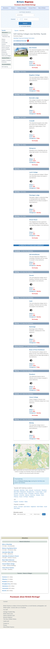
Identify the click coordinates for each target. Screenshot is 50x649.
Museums (4, 50)
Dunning (21, 493)
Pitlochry (16, 496)
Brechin (4, 590)
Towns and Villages (6, 55)
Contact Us (6, 623)
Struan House (33, 219)
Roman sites (5, 54)
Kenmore (37, 493)
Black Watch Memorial (8, 560)
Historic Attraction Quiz (9, 615)
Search (25, 23)
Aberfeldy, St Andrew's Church (10, 556)
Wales (26, 501)
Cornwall (20, 506)
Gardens (4, 44)
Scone (20, 496)
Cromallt (31, 121)
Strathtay (31, 496)
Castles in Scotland (6, 60)
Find (14, 514)
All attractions (5, 35)
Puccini (31, 275)
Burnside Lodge (34, 98)
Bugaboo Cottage (34, 75)
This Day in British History (9, 619)
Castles (3, 41)
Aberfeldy (39, 481)
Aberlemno (5, 586)
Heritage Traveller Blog (9, 611)
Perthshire (4, 62)
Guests (13, 19)
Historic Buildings (6, 49)
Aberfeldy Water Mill (7, 552)
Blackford (44, 490)
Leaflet (38, 468)
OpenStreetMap (42, 468)
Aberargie (16, 490)
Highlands (33, 506)
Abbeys (3, 39)
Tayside (16, 30)
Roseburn (32, 374)
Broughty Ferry (30, 491)
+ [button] (15, 446)
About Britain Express (8, 627)
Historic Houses (5, 47)
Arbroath (31, 490)
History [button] (13, 8)
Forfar (25, 493)
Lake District (27, 506)
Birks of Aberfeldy (7, 544)
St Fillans (25, 496)
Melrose (27, 495)
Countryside (4, 42)
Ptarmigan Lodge (34, 195)
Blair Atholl (16, 491)
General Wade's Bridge (8, 563)
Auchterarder (37, 490)
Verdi (30, 301)
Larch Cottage (33, 172)
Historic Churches (6, 45)
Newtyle (38, 495)
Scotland (21, 501)
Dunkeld (16, 493)
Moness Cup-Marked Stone (9, 548)
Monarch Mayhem (7, 617)
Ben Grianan (33, 47)
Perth (42, 495)
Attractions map (6, 36)
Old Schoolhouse (34, 254)
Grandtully (31, 493)
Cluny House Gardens (8, 567)
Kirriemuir (21, 495)
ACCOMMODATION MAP (20, 41)
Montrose (32, 495)
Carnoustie (5, 588)
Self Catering (5, 66)
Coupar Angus (39, 491)
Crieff (45, 491)
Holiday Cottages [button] (22, 8)
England (16, 501)
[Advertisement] (25, 525)
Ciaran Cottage (33, 397)
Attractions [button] (6, 8)
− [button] (15, 448)
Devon (15, 506)
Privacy (5, 625)
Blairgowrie (23, 491)
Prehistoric (4, 52)
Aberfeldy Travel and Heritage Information (23, 38)
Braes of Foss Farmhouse (37, 349)
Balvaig (31, 423)
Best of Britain (42, 8)
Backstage (32, 327)
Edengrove (32, 148)
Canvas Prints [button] (33, 8)
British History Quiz (8, 613)
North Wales (40, 506)
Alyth (27, 490)
